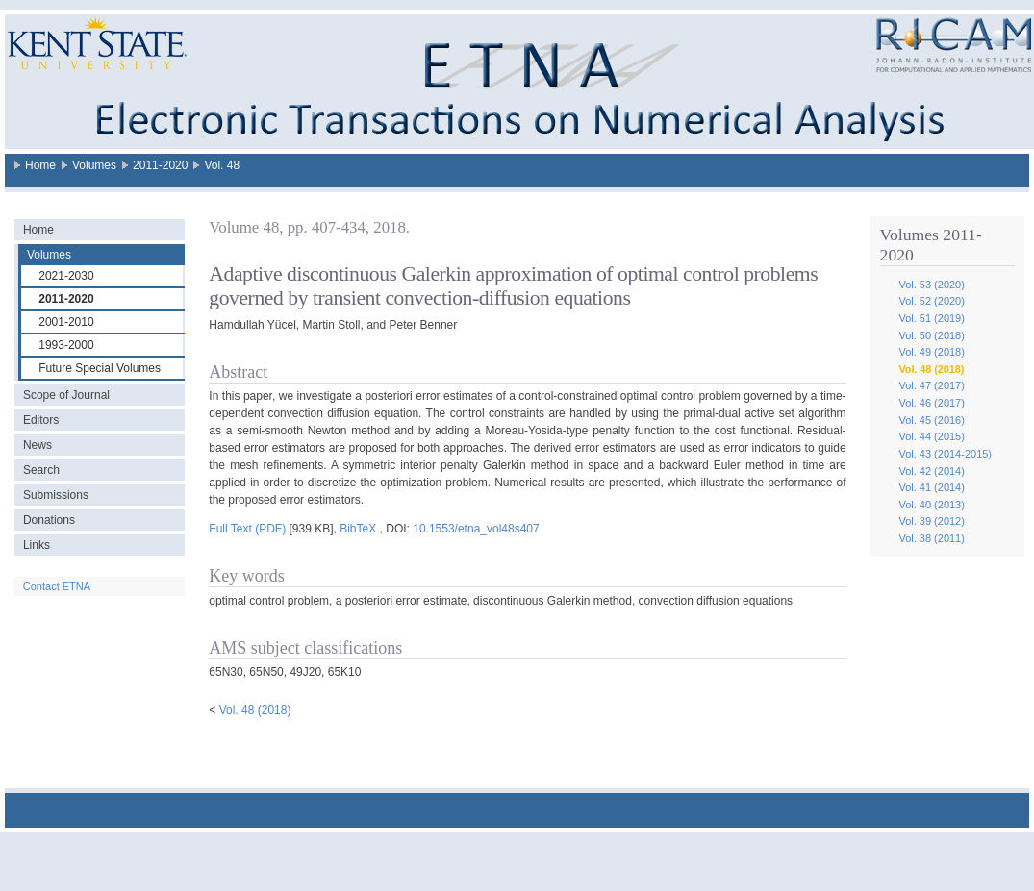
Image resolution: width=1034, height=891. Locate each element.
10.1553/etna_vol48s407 (476, 528)
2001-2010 (65, 322)
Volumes (94, 165)
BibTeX (358, 528)
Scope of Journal (66, 395)
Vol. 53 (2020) (931, 284)
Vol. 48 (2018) (931, 369)
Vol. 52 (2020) (931, 301)
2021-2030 (65, 276)
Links (36, 545)
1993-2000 (65, 345)
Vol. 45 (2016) (931, 420)
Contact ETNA (56, 586)
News (37, 445)
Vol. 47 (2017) (931, 385)
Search (41, 470)
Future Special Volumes (99, 368)
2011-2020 (160, 165)
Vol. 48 (222, 165)
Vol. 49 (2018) (931, 352)
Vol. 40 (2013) (931, 504)
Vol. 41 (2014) (931, 487)
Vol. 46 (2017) (931, 402)
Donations (49, 520)
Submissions (55, 495)
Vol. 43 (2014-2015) (945, 453)
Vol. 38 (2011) (931, 538)
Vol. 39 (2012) (931, 521)
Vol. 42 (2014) (931, 471)
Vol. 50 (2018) (931, 335)
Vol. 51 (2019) (931, 318)
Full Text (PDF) (247, 528)
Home (40, 165)
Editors (41, 420)
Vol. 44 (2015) (931, 436)
